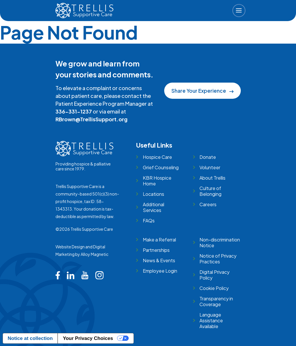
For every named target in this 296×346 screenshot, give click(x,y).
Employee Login (160, 271)
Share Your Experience (202, 91)
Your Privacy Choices (88, 338)
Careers (208, 204)
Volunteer (209, 167)
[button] (238, 10)
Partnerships (156, 250)
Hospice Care (157, 157)
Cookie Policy (214, 288)
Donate (207, 157)
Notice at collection (30, 338)
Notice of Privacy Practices (217, 259)
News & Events (159, 260)
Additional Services (153, 207)
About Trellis (212, 178)
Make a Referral (159, 240)
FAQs (149, 220)
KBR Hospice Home (157, 181)
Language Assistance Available (211, 320)
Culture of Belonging (210, 191)
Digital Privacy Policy (214, 275)
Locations (153, 194)
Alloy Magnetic (94, 254)
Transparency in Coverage (216, 301)
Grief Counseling (161, 167)
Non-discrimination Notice (219, 242)
